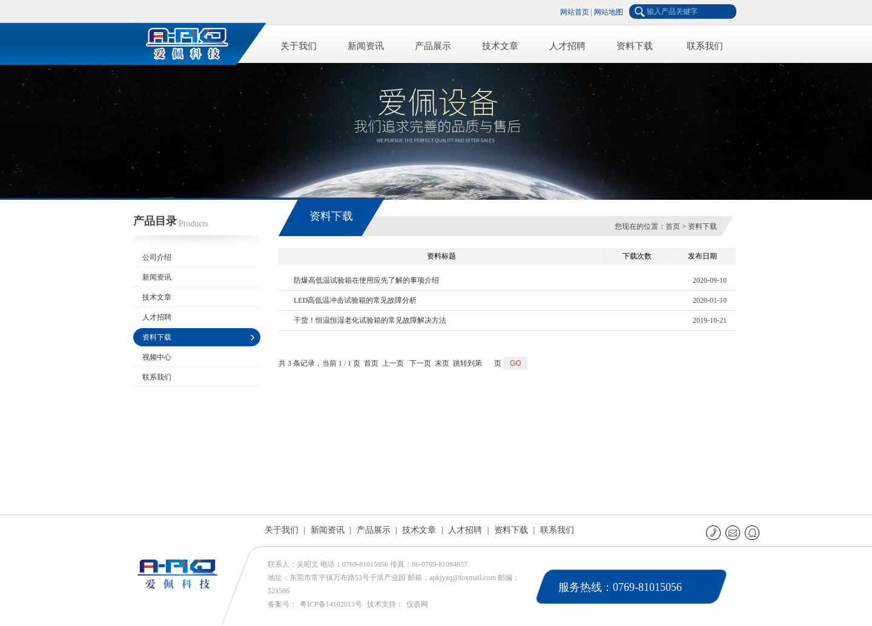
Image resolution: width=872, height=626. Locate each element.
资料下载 (634, 46)
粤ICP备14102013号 (331, 604)
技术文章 (500, 46)
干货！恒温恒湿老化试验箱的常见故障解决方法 (370, 320)
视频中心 (156, 357)
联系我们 (705, 46)
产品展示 (433, 46)
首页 (673, 226)
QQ (753, 532)
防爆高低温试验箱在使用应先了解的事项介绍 (366, 280)
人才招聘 (567, 46)
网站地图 (608, 12)
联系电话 (714, 532)
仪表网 (417, 604)
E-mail (733, 532)
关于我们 (298, 46)
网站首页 (574, 12)
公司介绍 (156, 257)
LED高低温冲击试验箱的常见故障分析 (355, 300)
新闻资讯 (366, 46)
